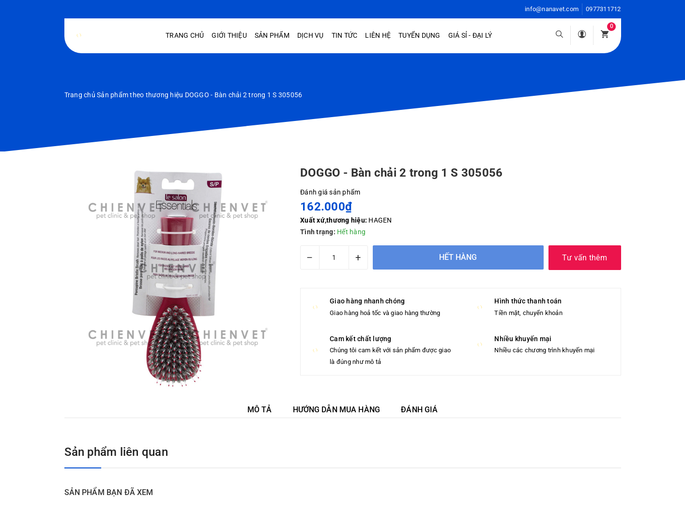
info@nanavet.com (551, 9)
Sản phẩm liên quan (116, 452)
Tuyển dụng (419, 35)
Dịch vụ (310, 35)
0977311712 (603, 9)
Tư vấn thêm (584, 257)
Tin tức (345, 35)
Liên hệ (378, 35)
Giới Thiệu (229, 35)
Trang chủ (185, 35)
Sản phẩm (272, 35)
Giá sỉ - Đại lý (470, 35)
